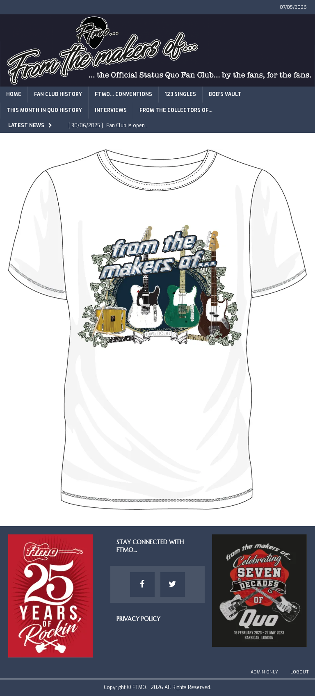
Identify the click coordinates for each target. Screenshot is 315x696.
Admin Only (264, 672)
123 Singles (180, 94)
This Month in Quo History (44, 110)
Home (13, 94)
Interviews (111, 110)
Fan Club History (58, 94)
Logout (299, 672)
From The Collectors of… (175, 110)
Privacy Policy (138, 619)
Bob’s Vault (225, 94)
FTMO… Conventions (123, 94)
